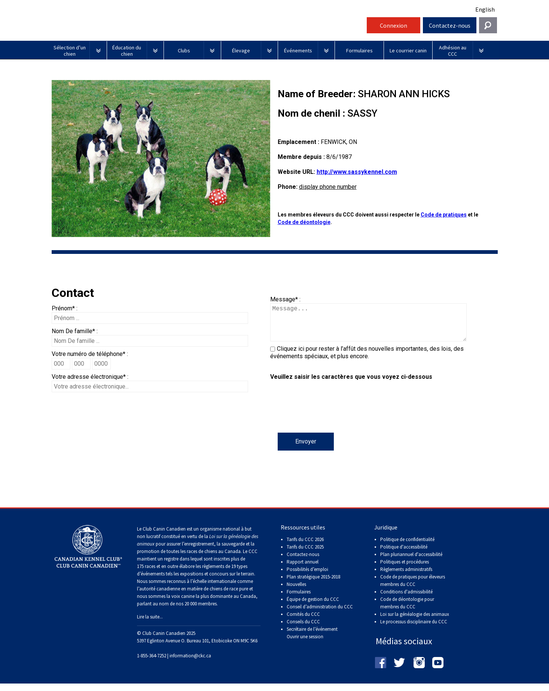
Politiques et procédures (404, 569)
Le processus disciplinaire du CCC (413, 629)
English (485, 9)
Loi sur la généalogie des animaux (414, 621)
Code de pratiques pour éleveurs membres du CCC (412, 588)
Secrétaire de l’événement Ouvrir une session (312, 640)
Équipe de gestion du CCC (313, 607)
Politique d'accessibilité (403, 554)
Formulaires (299, 599)
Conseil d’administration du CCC (320, 614)
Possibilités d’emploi (307, 577)
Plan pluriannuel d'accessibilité (411, 562)
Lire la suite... (150, 624)
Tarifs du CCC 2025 (305, 554)
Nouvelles (296, 592)
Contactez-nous (449, 25)
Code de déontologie (304, 222)
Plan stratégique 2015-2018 (313, 584)
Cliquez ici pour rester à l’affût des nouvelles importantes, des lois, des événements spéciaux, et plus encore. (367, 360)
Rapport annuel (302, 569)
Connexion (393, 25)
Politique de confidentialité (407, 547)
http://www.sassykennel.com (357, 171)
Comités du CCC (303, 621)
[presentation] (327, 418)
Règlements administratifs (406, 577)
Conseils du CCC (303, 629)
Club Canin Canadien (207, 27)
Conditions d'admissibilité (406, 599)
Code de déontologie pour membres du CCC (407, 610)
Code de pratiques (444, 215)
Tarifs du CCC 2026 (305, 547)
